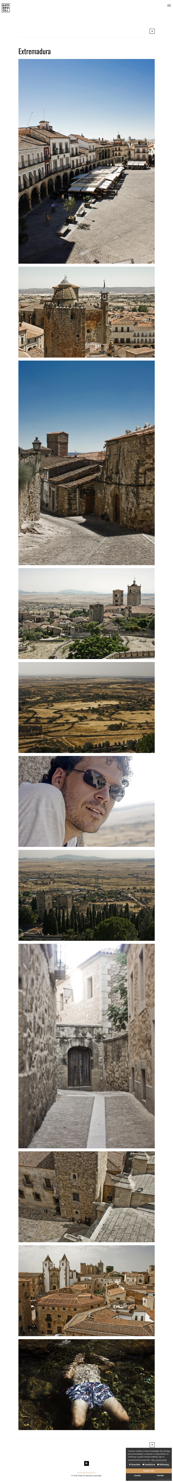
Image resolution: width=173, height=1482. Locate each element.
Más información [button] (159, 1460)
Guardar (137, 1475)
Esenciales (134, 1464)
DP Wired (168, 1479)
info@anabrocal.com (86, 1473)
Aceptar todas (148, 1471)
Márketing (163, 1464)
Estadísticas (149, 1464)
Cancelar (160, 1475)
